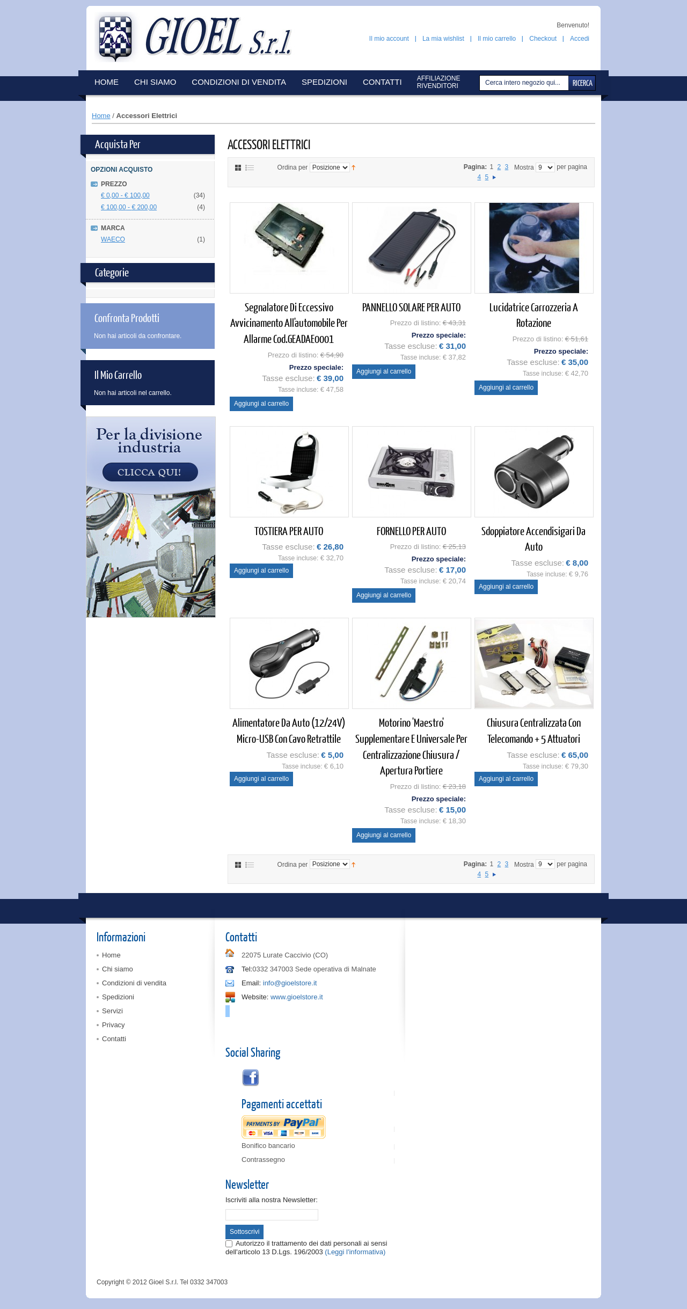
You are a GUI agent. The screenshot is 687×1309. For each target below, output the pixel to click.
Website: (255, 997)
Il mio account (389, 38)
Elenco (249, 168)
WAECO (113, 239)
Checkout (543, 38)
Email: (251, 983)
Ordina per (292, 167)
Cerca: (481, 83)
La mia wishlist (443, 38)
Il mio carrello (497, 38)
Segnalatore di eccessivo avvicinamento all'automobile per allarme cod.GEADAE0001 (289, 322)
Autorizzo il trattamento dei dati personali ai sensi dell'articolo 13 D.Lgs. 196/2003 (306, 1247)
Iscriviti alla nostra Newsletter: (271, 1200)
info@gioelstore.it (290, 983)
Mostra (524, 167)
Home (101, 116)
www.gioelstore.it (297, 997)
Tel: (247, 969)
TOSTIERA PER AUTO (288, 530)
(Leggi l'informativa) (355, 1252)
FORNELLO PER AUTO (411, 530)
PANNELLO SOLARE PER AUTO (411, 306)
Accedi (579, 38)
